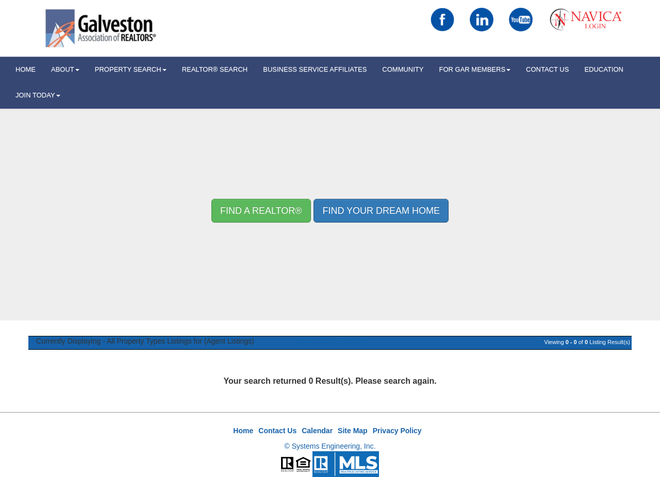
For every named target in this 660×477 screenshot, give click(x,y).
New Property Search (329, 341)
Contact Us (547, 69)
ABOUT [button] (65, 69)
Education (603, 69)
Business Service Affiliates (315, 69)
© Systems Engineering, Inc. (330, 446)
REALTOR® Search (215, 69)
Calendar (317, 431)
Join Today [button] (37, 95)
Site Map (353, 431)
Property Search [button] (131, 69)
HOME (25, 69)
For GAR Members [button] (474, 69)
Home (243, 431)
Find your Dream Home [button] (381, 211)
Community (402, 69)
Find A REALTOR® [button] (261, 211)
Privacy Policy (397, 431)
